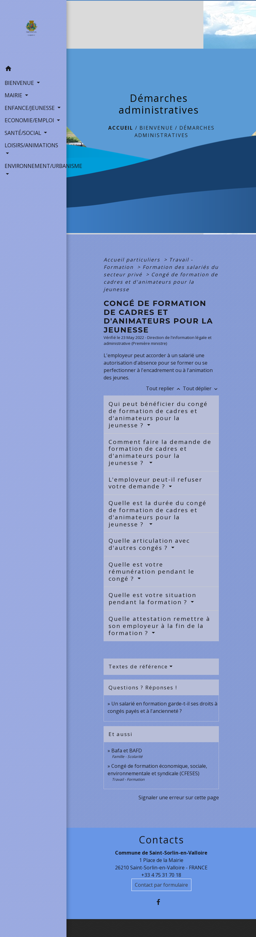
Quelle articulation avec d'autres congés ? (149, 544)
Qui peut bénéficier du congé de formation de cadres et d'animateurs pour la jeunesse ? (158, 414)
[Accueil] (33, 31)
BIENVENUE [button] (20, 82)
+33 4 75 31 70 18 (161, 875)
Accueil (120, 127)
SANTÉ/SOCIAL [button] (24, 132)
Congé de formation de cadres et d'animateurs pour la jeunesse (161, 282)
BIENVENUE (156, 127)
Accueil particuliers (133, 259)
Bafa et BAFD (126, 750)
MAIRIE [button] (14, 95)
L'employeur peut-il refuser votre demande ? (155, 483)
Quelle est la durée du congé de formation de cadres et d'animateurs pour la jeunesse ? (158, 513)
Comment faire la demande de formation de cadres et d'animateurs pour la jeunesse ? (160, 452)
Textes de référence (138, 666)
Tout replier (164, 388)
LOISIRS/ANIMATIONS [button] (31, 145)
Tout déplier (201, 388)
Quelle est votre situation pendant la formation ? (152, 598)
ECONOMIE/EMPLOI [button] (30, 120)
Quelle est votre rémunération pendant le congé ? (151, 571)
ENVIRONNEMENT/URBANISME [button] (33, 165)
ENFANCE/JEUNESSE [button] (30, 107)
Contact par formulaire (161, 884)
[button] (33, 69)
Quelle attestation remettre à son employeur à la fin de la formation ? (159, 626)
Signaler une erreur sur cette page (179, 797)
